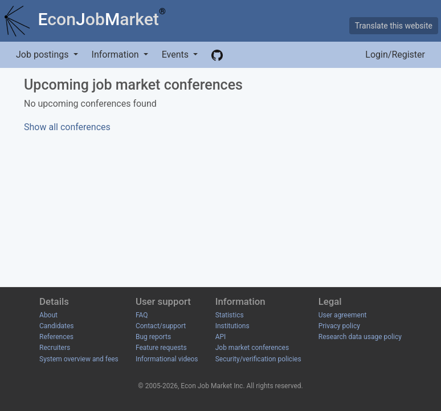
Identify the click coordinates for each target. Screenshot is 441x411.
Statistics (229, 315)
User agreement (342, 315)
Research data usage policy (360, 337)
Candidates (56, 326)
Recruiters (54, 348)
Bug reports (153, 337)
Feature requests (161, 348)
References (56, 337)
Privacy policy (339, 326)
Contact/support (161, 326)
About (48, 315)
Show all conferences (67, 127)
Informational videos (167, 359)
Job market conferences (252, 348)
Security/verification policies (258, 359)
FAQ (142, 315)
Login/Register (395, 54)
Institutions (232, 326)
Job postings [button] (43, 54)
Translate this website (393, 25)
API (220, 337)
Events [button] (176, 54)
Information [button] (116, 54)
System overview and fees (79, 359)
